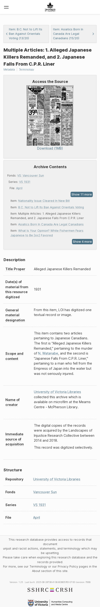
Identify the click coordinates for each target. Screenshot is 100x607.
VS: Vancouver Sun (30, 175)
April (19, 188)
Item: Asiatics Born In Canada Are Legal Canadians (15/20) (73, 34)
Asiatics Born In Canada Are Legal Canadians (51, 224)
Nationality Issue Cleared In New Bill (44, 200)
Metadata (9, 69)
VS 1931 (24, 182)
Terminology (26, 69)
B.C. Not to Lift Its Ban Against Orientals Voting (51, 207)
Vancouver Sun (45, 492)
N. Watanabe (48, 353)
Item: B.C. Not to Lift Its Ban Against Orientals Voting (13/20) (24, 34)
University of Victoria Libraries (57, 392)
